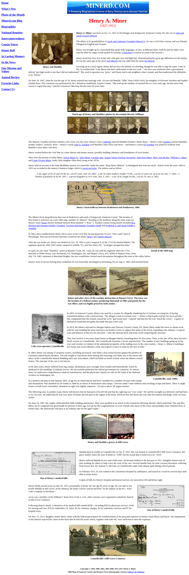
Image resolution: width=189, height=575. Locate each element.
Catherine (106, 141)
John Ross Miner (144, 157)
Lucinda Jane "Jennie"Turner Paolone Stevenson (113, 157)
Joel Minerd (112, 61)
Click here (127, 52)
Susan (44, 222)
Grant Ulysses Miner (41, 160)
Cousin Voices (9, 44)
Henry (90, 236)
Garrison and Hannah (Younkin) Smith (83, 225)
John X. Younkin (81, 144)
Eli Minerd (149, 61)
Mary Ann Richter (161, 157)
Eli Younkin (148, 144)
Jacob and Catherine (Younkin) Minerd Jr (126, 41)
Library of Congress (135, 572)
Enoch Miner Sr (70, 157)
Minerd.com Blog (11, 20)
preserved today (90, 168)
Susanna (167, 141)
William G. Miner (178, 157)
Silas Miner (85, 157)
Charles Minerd (104, 236)
